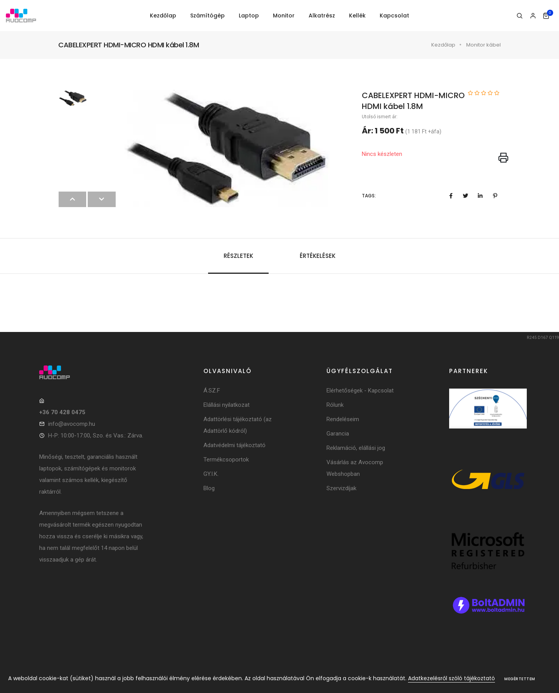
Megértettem (519, 679)
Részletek (238, 256)
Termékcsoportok (226, 459)
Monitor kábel (483, 44)
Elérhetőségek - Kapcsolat (360, 390)
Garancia (337, 433)
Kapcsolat (394, 15)
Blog (209, 488)
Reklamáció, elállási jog (355, 447)
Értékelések (317, 256)
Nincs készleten (382, 153)
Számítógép (207, 15)
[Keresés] (519, 16)
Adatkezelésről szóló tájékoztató (451, 678)
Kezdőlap (163, 15)
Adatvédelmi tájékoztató (234, 445)
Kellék (357, 15)
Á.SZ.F (211, 390)
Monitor (284, 15)
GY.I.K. (211, 473)
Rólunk (335, 404)
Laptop (249, 15)
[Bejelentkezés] (532, 16)
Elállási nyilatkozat (226, 404)
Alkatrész (322, 15)
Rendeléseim (342, 419)
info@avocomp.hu (71, 423)
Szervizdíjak (341, 488)
